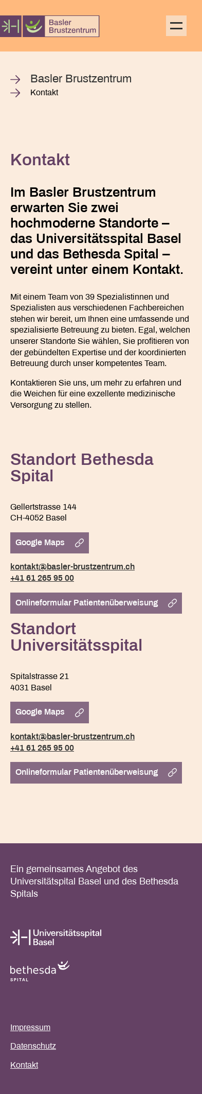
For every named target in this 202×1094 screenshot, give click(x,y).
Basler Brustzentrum (81, 79)
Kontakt (24, 1065)
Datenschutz (33, 1046)
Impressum (30, 1028)
